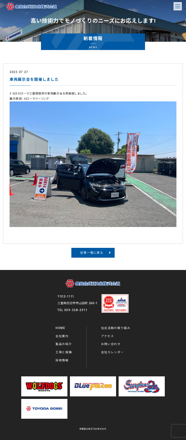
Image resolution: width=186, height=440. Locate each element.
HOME (60, 328)
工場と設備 (64, 352)
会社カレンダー (112, 352)
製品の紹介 (64, 344)
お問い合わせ (111, 344)
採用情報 (62, 360)
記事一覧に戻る (91, 252)
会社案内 (62, 336)
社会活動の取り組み (115, 328)
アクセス (107, 336)
